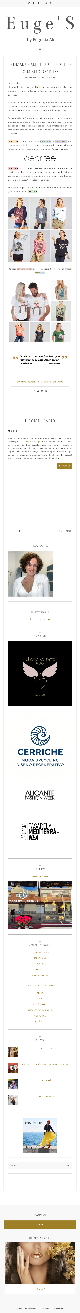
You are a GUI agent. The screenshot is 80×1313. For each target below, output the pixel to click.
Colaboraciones (35, 382)
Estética (40, 1022)
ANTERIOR (65, 531)
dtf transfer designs (31, 442)
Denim (40, 993)
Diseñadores (40, 1004)
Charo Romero (40, 975)
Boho (40, 999)
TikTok (40, 3)
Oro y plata (46, 1048)
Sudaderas (58, 382)
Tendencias (40, 958)
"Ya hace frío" (46, 1080)
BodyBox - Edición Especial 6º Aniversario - (45, 1064)
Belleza (40, 969)
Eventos (40, 964)
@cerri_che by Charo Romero (40, 985)
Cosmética (40, 1016)
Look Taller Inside (46, 1096)
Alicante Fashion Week (40, 1010)
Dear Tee (48, 382)
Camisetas (21, 382)
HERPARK (59, 1308)
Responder (64, 466)
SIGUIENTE (15, 531)
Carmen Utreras (39, 877)
